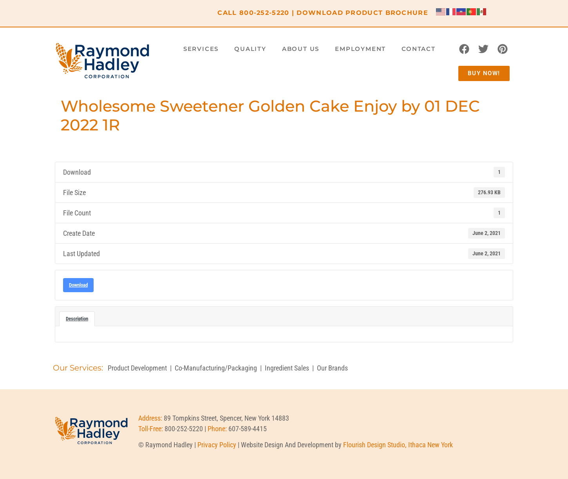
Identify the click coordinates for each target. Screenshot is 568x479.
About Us (300, 48)
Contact (419, 48)
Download (78, 285)
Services (201, 48)
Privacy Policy (216, 445)
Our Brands (332, 368)
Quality (250, 48)
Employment (360, 48)
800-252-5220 (264, 12)
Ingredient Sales (287, 368)
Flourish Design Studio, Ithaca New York (398, 445)
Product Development (137, 368)
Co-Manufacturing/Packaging (216, 368)
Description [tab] (77, 319)
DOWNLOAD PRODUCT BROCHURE (362, 12)
